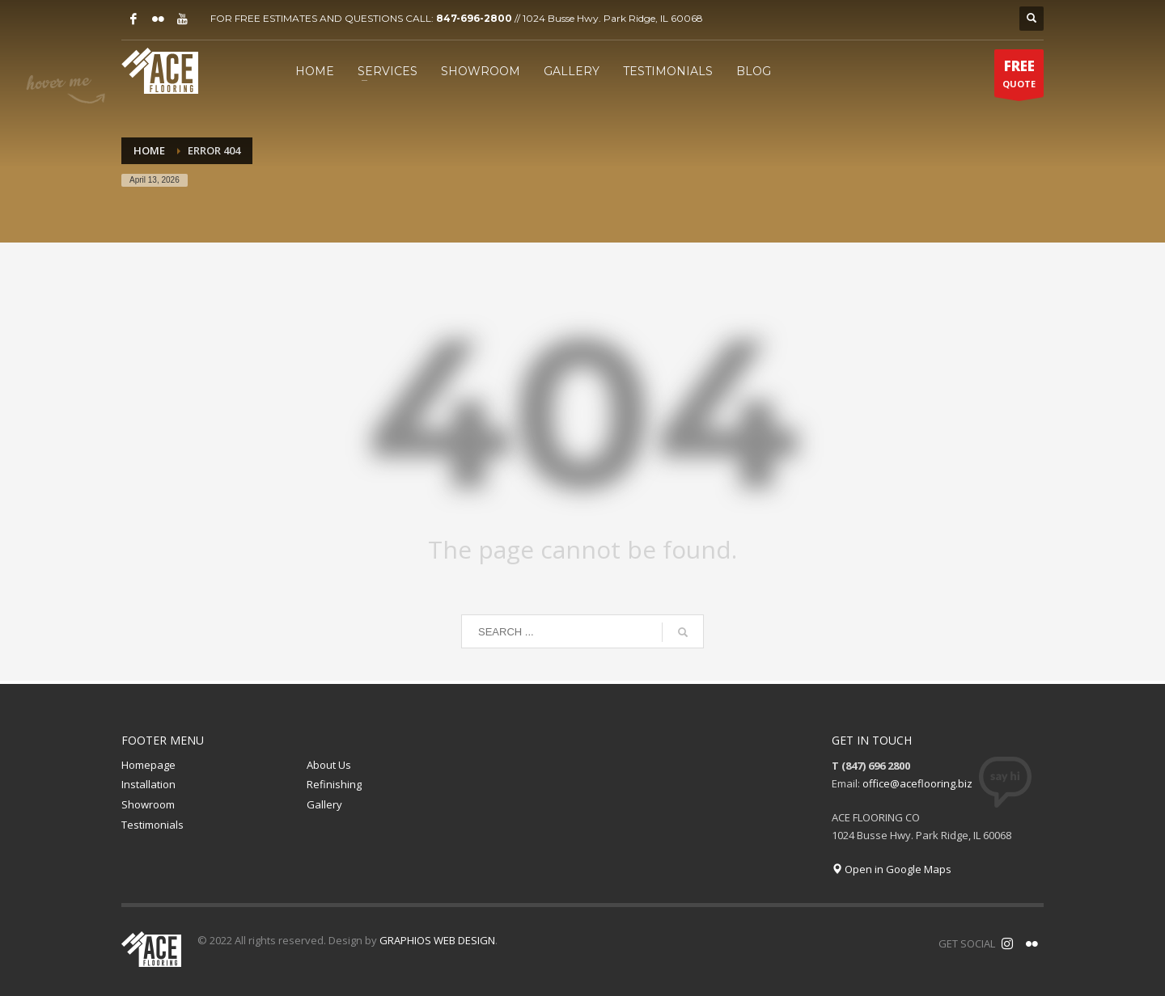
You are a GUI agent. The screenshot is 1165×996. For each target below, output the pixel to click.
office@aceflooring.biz (917, 783)
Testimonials (152, 824)
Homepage (148, 765)
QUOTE (1019, 77)
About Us (329, 765)
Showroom (148, 804)
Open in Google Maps (891, 869)
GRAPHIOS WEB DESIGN (437, 940)
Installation (148, 784)
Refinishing (334, 784)
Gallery (324, 804)
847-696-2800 (474, 18)
